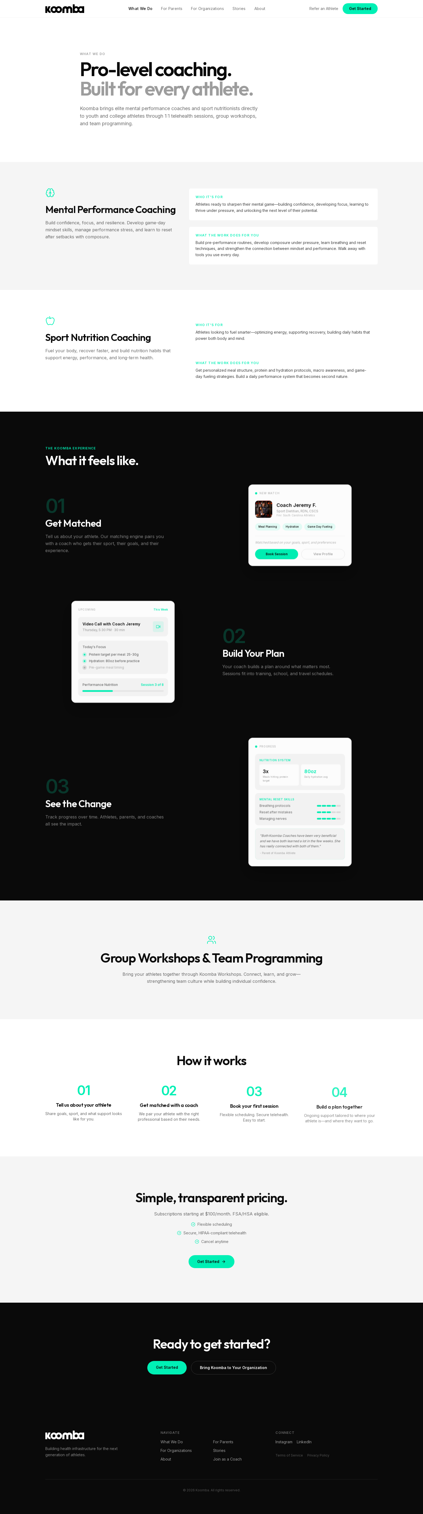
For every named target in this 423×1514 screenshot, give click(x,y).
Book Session (277, 557)
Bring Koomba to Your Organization (233, 1370)
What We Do (140, 8)
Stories (239, 8)
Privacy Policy (318, 1455)
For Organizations (207, 8)
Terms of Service (289, 1455)
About (259, 8)
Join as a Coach (227, 1459)
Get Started (360, 8)
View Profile (322, 557)
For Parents (171, 8)
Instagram (283, 1442)
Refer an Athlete (323, 8)
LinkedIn (304, 1442)
